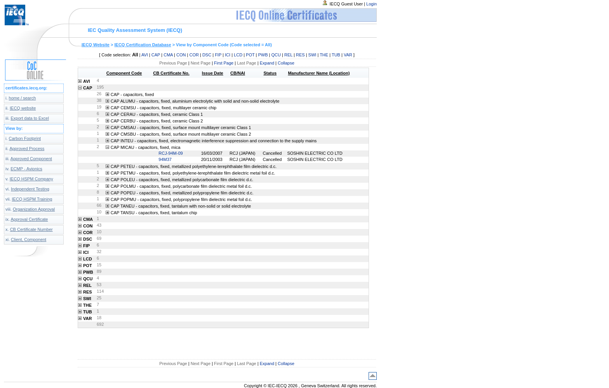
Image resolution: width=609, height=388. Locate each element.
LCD (238, 54)
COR (193, 54)
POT (250, 54)
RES (300, 54)
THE (324, 54)
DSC (206, 54)
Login (371, 4)
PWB (263, 54)
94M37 (165, 159)
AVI (144, 54)
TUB (336, 54)
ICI (227, 54)
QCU (276, 54)
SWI (312, 54)
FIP (218, 54)
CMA (168, 54)
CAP (155, 54)
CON (181, 54)
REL (288, 54)
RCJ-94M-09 (170, 153)
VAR (348, 54)
